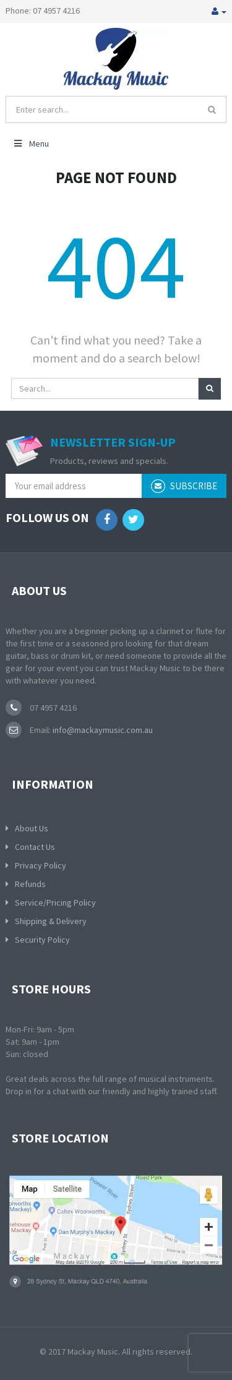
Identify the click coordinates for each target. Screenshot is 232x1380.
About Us (31, 828)
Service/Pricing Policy (55, 902)
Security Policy (42, 939)
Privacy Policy (40, 865)
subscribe (184, 486)
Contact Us (35, 846)
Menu (30, 143)
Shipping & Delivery (51, 921)
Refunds (30, 883)
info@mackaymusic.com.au (102, 729)
